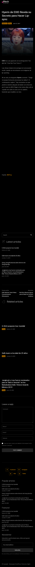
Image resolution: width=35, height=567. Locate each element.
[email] (17, 545)
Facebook (12, 470)
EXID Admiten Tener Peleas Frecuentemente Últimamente (9, 294)
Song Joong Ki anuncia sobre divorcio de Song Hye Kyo (13, 264)
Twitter (24, 473)
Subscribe (17, 550)
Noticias (5, 23)
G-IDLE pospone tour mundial (10, 248)
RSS (15, 473)
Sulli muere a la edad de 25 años (11, 256)
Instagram (24, 470)
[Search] (31, 235)
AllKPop (9, 175)
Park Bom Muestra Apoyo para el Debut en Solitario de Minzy (26, 294)
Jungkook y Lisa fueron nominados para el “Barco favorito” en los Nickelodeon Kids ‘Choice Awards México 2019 (13, 272)
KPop (10, 23)
